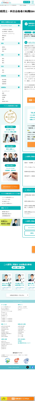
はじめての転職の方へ (7, 203)
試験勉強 (4, 95)
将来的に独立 (5, 101)
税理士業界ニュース (22, 330)
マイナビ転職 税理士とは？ (6, 306)
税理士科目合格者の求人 (6, 342)
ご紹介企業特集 (21, 327)
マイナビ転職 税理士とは (8, 197)
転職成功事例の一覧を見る (17, 295)
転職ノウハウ (4, 324)
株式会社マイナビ (17, 352)
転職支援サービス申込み (10, 186)
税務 (3, 37)
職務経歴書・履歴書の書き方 (6, 333)
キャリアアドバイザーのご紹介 (7, 311)
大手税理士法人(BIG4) (7, 29)
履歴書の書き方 (5, 211)
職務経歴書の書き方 (6, 213)
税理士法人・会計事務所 (23, 306)
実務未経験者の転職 (5, 329)
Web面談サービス (5, 315)
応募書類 (4, 81)
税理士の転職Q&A (5, 336)
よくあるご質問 (4, 314)
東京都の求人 (4, 347)
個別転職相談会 (21, 332)
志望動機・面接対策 (5, 332)
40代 (3, 62)
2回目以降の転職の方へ (6, 309)
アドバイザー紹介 (6, 199)
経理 (3, 39)
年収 (3, 99)
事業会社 (4, 35)
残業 (3, 93)
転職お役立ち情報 (22, 324)
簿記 (3, 51)
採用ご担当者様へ (22, 339)
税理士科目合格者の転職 (6, 326)
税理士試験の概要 (22, 326)
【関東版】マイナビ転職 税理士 (7, 318)
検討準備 (4, 79)
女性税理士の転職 (5, 327)
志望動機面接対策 (6, 215)
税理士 (3, 47)
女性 (3, 72)
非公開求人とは (5, 201)
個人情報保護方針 (4, 356)
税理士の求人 (4, 341)
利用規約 (20, 341)
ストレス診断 (21, 336)
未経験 (3, 97)
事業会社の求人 (4, 345)
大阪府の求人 (4, 348)
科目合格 (4, 49)
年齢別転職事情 (21, 329)
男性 (3, 70)
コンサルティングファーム (8, 33)
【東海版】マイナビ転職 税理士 (7, 321)
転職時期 (3, 330)
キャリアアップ (5, 91)
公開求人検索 (4, 339)
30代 (3, 60)
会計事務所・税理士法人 (7, 31)
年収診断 (20, 333)
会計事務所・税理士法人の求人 (7, 344)
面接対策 (4, 83)
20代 (3, 58)
